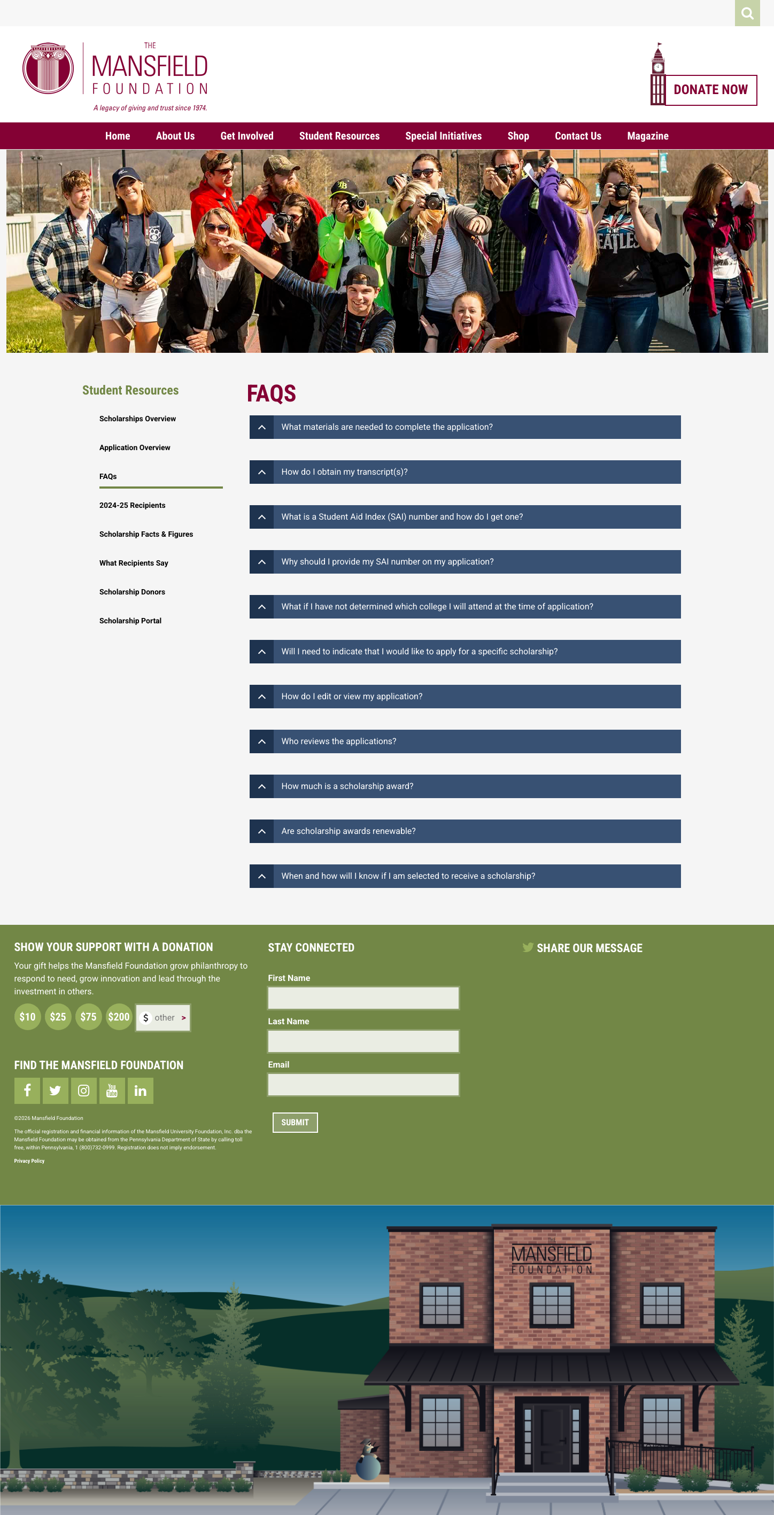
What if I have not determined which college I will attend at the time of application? (438, 606)
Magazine (648, 135)
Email (279, 1065)
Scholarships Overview (137, 419)
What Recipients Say (133, 563)
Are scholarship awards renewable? (349, 831)
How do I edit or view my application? (352, 696)
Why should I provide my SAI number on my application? (388, 561)
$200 (118, 1016)
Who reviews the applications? (339, 741)
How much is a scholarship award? (348, 786)
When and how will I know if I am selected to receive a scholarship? (409, 876)
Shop (519, 135)
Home (117, 135)
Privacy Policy (29, 1161)
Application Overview (135, 448)
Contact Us (578, 135)
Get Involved (247, 135)
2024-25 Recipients (132, 505)
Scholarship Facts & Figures (146, 534)
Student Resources (339, 135)
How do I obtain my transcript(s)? (345, 472)
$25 (58, 1016)
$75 (88, 1016)
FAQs (108, 477)
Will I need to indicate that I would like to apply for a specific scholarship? (420, 651)
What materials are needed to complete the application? (387, 427)
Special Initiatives (444, 135)
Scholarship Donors (132, 592)
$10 (27, 1016)
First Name (289, 978)
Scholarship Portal (130, 621)
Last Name (288, 1021)
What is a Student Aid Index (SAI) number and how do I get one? (402, 517)
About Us (175, 135)
